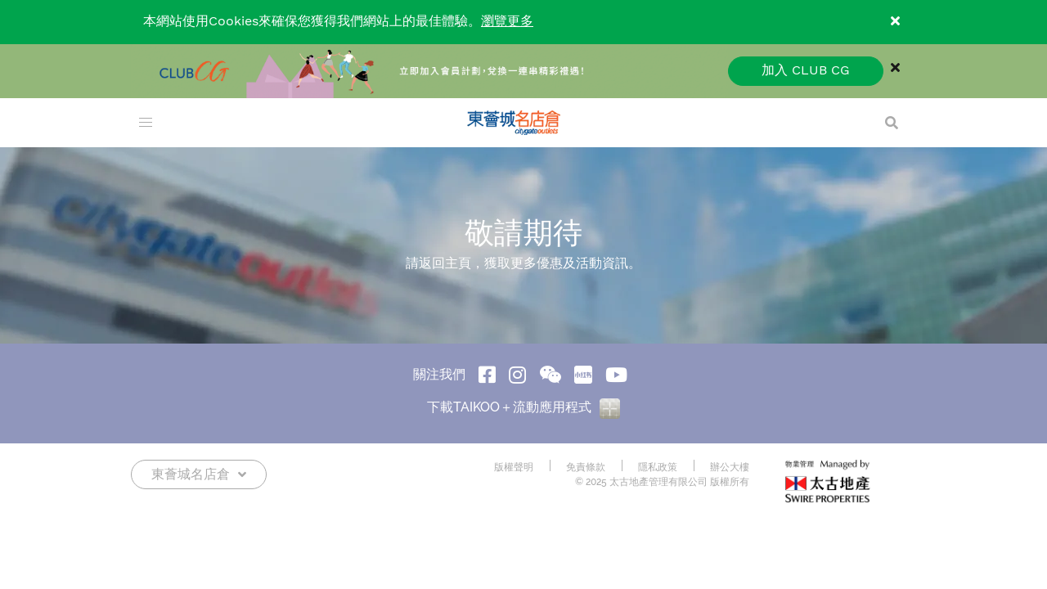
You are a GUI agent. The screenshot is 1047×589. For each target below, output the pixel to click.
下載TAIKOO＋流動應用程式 (523, 407)
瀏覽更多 (507, 21)
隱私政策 (657, 467)
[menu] (145, 122)
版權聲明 (513, 467)
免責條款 (585, 467)
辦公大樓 (729, 467)
